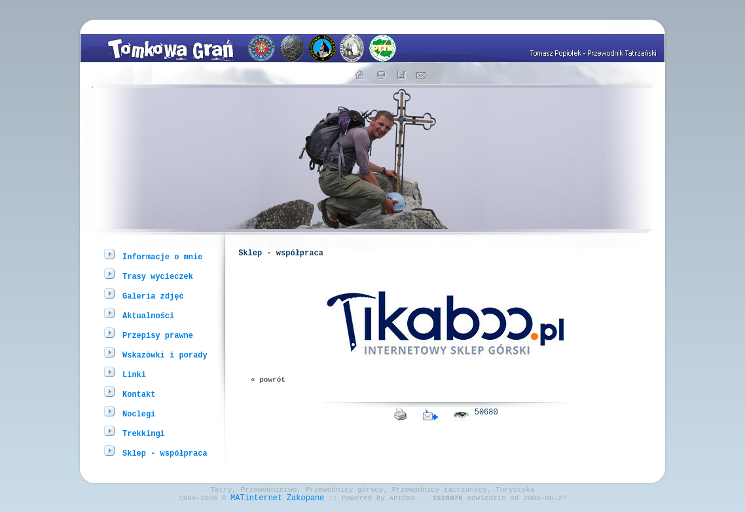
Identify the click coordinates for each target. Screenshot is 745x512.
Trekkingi (143, 433)
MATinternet (256, 501)
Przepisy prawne (157, 334)
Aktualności (148, 315)
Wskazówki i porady (165, 354)
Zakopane (306, 501)
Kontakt (138, 393)
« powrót (268, 387)
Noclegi (138, 413)
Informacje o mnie (162, 256)
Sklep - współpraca (165, 452)
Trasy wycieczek (157, 276)
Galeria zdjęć (153, 295)
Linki (134, 374)
